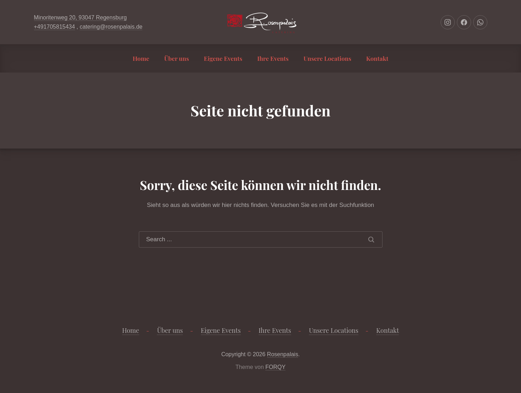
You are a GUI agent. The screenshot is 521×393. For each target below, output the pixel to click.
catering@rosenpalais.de (111, 27)
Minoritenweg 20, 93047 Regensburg (80, 18)
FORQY (275, 367)
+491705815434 (54, 27)
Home (141, 58)
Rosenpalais (282, 354)
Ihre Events (273, 58)
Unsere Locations (327, 58)
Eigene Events (223, 58)
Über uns (176, 58)
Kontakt (377, 58)
